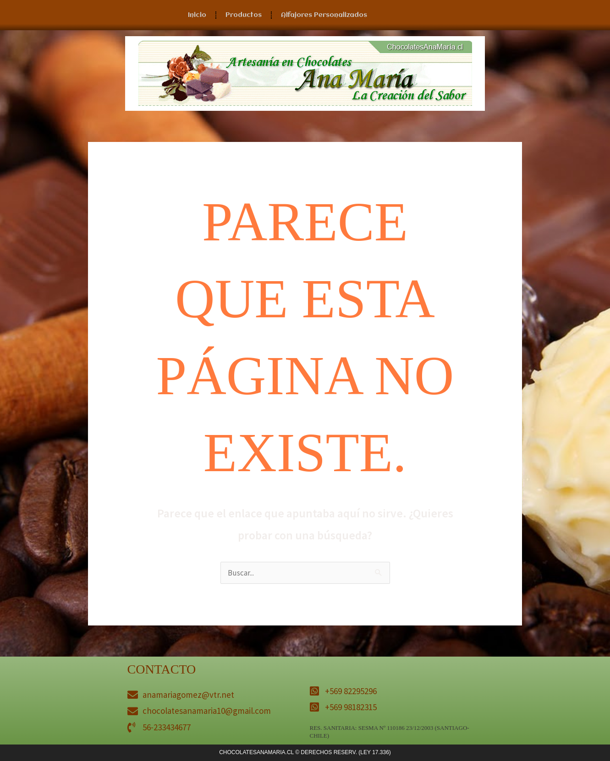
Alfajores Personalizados (324, 15)
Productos (243, 15)
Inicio (197, 15)
